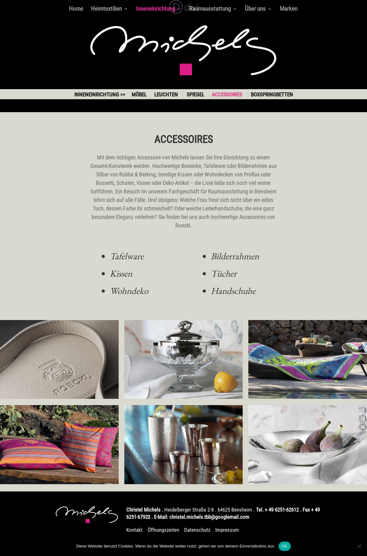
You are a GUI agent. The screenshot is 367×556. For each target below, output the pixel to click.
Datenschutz (197, 530)
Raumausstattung (210, 9)
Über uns (255, 9)
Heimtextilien (106, 9)
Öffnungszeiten (164, 530)
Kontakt (134, 530)
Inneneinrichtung (155, 9)
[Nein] (359, 546)
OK (285, 546)
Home (76, 9)
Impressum (227, 530)
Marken (288, 9)
